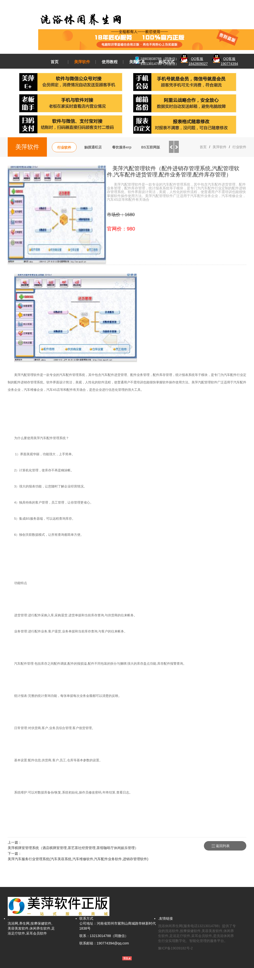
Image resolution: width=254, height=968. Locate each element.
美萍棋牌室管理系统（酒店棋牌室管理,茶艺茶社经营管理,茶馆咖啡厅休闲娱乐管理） (73, 848)
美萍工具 (137, 62)
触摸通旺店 (93, 147)
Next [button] (176, 147)
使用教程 (110, 62)
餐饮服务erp (121, 147)
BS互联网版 (150, 147)
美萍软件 (82, 62)
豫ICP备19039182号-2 (175, 948)
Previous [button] (171, 147)
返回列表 (231, 846)
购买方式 (166, 62)
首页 (55, 62)
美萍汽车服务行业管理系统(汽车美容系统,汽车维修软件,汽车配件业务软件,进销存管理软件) (78, 859)
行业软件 (64, 147)
